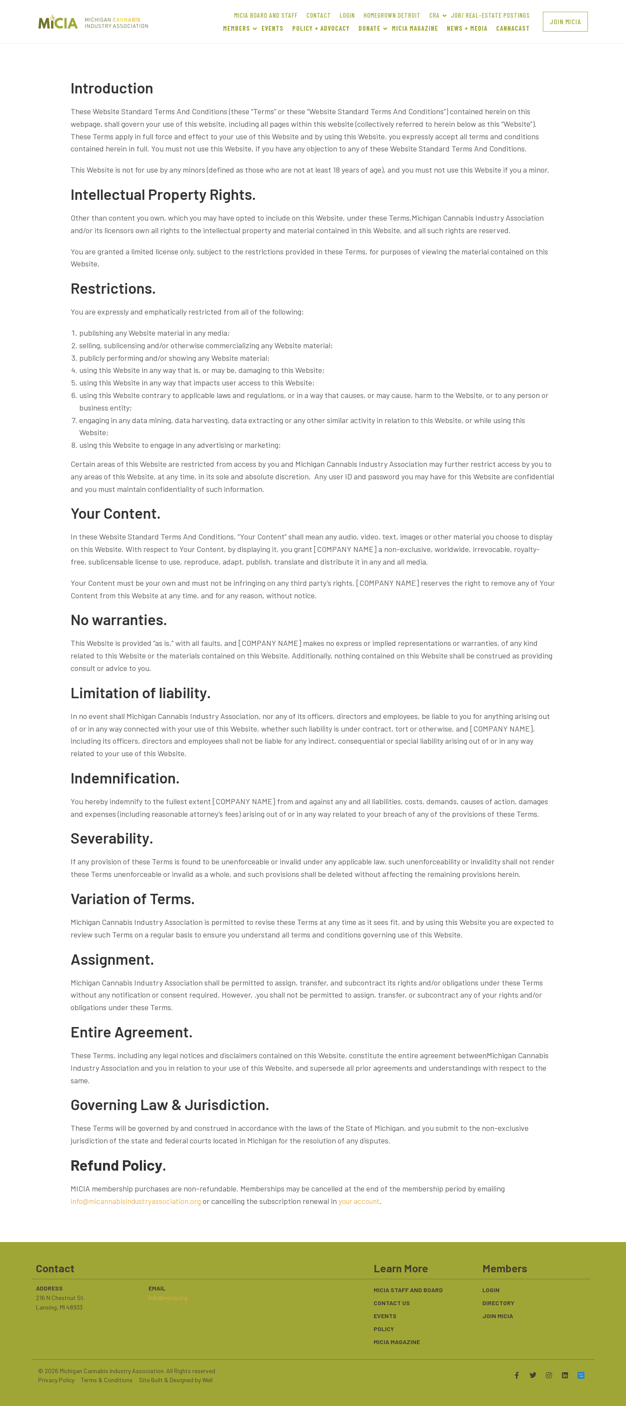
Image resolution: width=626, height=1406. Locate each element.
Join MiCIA (497, 1315)
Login (491, 1290)
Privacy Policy (56, 1380)
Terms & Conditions (106, 1380)
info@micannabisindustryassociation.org (138, 1201)
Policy (384, 1328)
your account (365, 1201)
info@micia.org (167, 1297)
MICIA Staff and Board (408, 1290)
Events (385, 1315)
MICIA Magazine (397, 1341)
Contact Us (392, 1302)
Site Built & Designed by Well (176, 1380)
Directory (498, 1302)
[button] (565, 21)
